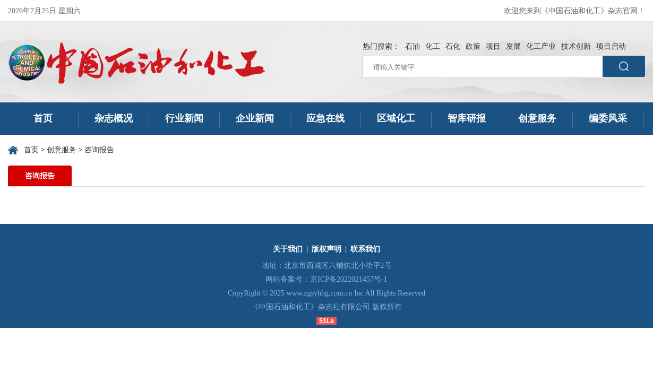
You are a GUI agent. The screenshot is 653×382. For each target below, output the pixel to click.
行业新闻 (184, 118)
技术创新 (576, 46)
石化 (452, 46)
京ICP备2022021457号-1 (348, 279)
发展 (513, 46)
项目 (493, 46)
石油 (412, 46)
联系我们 (365, 249)
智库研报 (467, 118)
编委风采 (608, 118)
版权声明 (326, 249)
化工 (432, 46)
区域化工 (396, 118)
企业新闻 (255, 118)
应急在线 (325, 118)
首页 (43, 118)
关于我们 (288, 249)
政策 (473, 46)
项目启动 (611, 46)
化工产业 (541, 46)
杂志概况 (113, 118)
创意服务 (537, 118)
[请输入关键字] (482, 67)
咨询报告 (99, 150)
